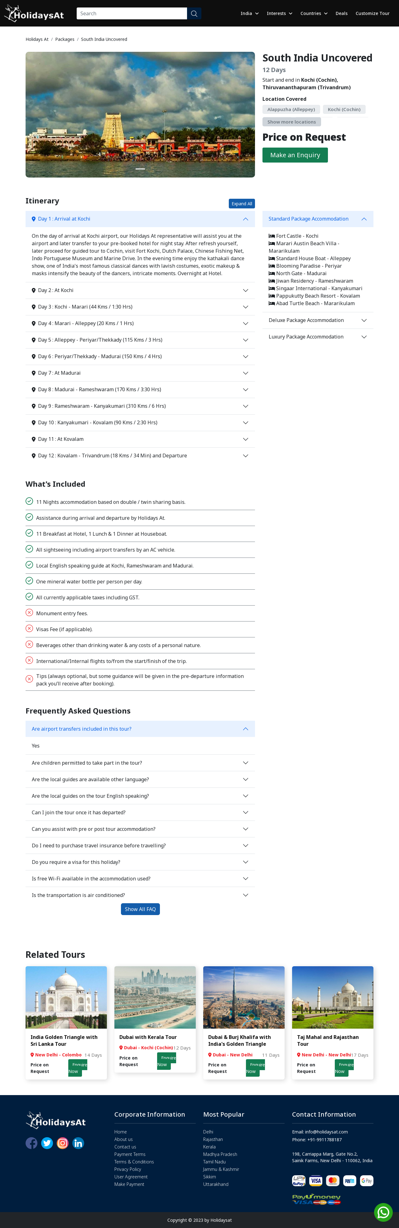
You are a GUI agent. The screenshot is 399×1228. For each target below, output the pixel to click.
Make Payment (129, 1184)
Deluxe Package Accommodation (306, 320)
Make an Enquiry (295, 155)
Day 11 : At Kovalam (58, 439)
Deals (342, 13)
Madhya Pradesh (220, 1154)
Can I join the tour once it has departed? (79, 812)
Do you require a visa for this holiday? (76, 862)
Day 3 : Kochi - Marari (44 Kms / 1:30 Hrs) (82, 306)
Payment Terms (130, 1154)
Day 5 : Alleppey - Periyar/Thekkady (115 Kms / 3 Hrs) (97, 339)
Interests (279, 13)
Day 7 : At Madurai (56, 372)
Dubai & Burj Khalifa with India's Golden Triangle (239, 1040)
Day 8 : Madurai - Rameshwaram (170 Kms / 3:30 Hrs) (96, 389)
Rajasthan (213, 1139)
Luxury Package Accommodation (306, 336)
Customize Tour (373, 13)
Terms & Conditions (134, 1162)
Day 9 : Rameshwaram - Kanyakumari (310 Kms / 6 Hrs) (99, 405)
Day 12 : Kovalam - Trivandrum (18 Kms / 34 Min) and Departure (109, 455)
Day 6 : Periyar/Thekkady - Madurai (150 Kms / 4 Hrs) (97, 356)
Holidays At (37, 39)
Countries (314, 13)
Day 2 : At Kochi (53, 290)
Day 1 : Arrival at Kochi (61, 218)
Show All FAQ (140, 909)
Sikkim (209, 1177)
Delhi (208, 1132)
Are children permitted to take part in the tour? (87, 762)
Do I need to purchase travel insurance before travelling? (99, 845)
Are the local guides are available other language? (90, 779)
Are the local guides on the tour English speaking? (90, 795)
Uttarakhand (215, 1184)
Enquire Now (77, 1068)
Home (120, 1132)
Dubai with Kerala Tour (148, 1037)
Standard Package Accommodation (309, 218)
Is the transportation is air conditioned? (78, 895)
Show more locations (291, 122)
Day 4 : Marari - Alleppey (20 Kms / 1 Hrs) (83, 323)
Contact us (125, 1147)
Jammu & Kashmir (221, 1169)
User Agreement (131, 1177)
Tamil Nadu (214, 1162)
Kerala (209, 1147)
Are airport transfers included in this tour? (82, 728)
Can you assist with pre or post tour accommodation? (94, 829)
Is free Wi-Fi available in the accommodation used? (91, 878)
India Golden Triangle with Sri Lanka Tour (64, 1040)
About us (123, 1139)
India (250, 13)
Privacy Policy (127, 1169)
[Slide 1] (140, 169)
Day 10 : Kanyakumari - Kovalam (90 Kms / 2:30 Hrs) (94, 422)
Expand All (242, 204)
